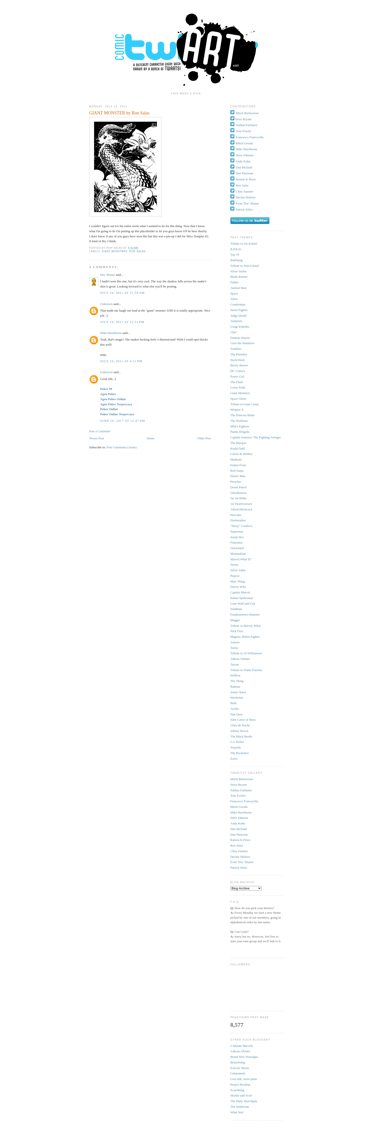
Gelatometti (237, 1073)
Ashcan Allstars (240, 1051)
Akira (234, 299)
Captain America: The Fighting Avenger (255, 437)
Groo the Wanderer (242, 343)
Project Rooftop (240, 1084)
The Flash (236, 382)
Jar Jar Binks (238, 498)
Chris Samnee (245, 191)
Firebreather (238, 520)
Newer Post (96, 438)
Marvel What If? (240, 559)
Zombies (236, 349)
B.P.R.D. (236, 249)
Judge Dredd (238, 315)
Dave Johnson (245, 155)
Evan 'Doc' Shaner (247, 203)
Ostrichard (237, 548)
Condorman (237, 304)
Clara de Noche (240, 725)
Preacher (235, 481)
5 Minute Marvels (241, 1046)
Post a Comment (99, 431)
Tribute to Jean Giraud (244, 266)
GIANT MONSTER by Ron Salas (119, 113)
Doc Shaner (107, 275)
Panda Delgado (240, 432)
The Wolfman (239, 421)
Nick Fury (236, 631)
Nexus (234, 564)
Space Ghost (238, 398)
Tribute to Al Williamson (246, 653)
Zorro (234, 758)
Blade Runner (239, 276)
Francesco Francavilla (250, 137)
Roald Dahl (237, 448)
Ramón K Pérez (246, 179)
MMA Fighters (239, 426)
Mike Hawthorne (111, 333)
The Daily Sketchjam (243, 1101)
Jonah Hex (237, 537)
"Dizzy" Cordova (241, 526)
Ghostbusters (238, 493)
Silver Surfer (238, 271)
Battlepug (236, 260)
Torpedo (235, 747)
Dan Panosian (244, 173)
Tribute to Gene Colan (244, 404)
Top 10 (234, 254)
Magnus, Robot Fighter (245, 636)
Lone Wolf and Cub (242, 603)
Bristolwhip (237, 1062)
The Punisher (238, 354)
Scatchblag (237, 1090)
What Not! (237, 1112)
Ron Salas (137, 251)
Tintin (234, 648)
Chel (233, 332)
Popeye (235, 576)
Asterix (235, 642)
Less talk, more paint (243, 1079)
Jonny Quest (238, 692)
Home (151, 438)
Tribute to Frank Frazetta (246, 670)
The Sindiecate (239, 1106)
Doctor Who (238, 587)
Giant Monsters (114, 251)
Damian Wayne (240, 338)
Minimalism (238, 553)
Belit (233, 703)
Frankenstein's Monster (245, 614)
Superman (236, 531)
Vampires (236, 321)
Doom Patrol (238, 487)
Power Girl (237, 376)
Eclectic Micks (239, 1068)
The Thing (237, 681)
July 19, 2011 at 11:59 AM (122, 293)
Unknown (106, 304)
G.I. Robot (237, 742)
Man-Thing (237, 581)
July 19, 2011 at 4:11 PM (121, 361)
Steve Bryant (243, 119)
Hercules (236, 515)
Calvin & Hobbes (241, 454)
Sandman (236, 609)
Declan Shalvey (246, 197)
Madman (236, 459)
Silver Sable (238, 570)
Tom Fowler (243, 131)
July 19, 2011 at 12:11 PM (122, 322)
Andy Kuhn (243, 161)
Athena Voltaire (240, 659)
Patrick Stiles (244, 209)
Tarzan (234, 664)
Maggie (235, 620)
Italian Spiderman (241, 598)
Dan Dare (236, 714)
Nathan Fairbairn (246, 125)
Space (234, 293)
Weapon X (237, 409)
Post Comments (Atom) (122, 447)
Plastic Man (238, 476)
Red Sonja (237, 470)
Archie (234, 709)
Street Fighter (239, 310)
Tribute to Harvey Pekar (245, 625)
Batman (235, 686)
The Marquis (238, 443)
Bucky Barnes (239, 365)
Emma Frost (238, 465)
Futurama (236, 542)
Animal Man (238, 288)
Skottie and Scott (241, 1095)
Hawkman (236, 697)
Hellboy (235, 675)
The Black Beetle (241, 736)
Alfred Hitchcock (241, 509)
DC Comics (237, 371)
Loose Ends (237, 387)
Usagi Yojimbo (239, 326)
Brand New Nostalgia (244, 1057)
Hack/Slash (237, 360)
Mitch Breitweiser (247, 113)
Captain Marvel (240, 592)
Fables (234, 282)
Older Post (204, 438)
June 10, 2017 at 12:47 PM (122, 421)
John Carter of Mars (243, 719)
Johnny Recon (239, 731)
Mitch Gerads (244, 143)
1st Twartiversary (241, 504)
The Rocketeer (239, 753)
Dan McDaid (244, 167)
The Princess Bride (242, 415)
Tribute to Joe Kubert (243, 243)
